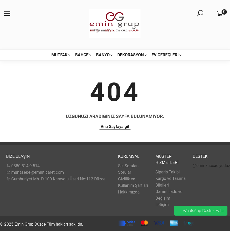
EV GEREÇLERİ (165, 54)
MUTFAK (59, 54)
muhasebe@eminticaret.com (35, 172)
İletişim (162, 204)
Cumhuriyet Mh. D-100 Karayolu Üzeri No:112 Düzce (55, 179)
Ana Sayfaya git (115, 126)
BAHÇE (81, 54)
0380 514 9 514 (23, 165)
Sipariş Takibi (167, 172)
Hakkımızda (129, 192)
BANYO (103, 54)
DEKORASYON (130, 54)
